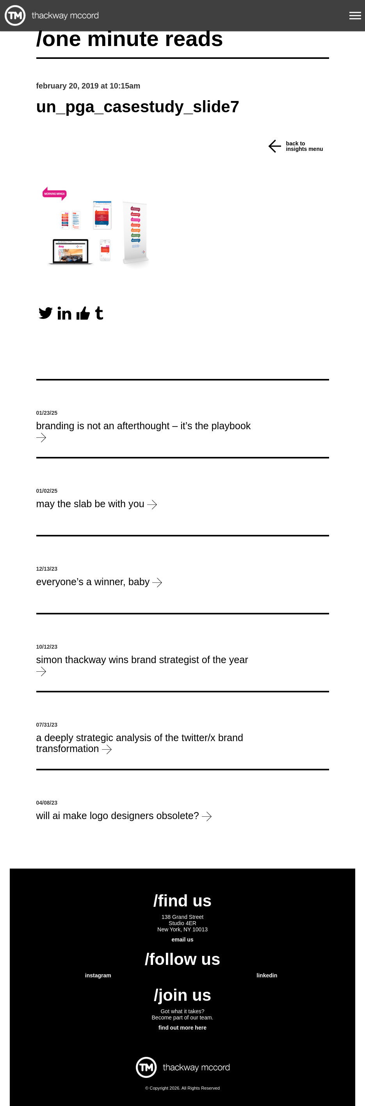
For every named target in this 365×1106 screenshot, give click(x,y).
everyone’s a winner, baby (99, 581)
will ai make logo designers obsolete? (124, 815)
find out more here (182, 1028)
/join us (182, 995)
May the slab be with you (96, 503)
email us (182, 939)
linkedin (266, 975)
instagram (98, 975)
